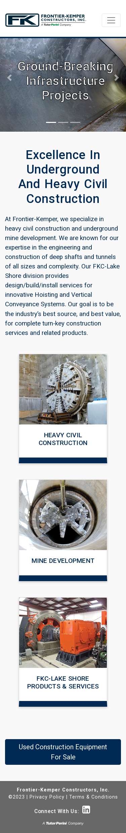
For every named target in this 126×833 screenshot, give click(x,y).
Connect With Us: (62, 811)
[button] (9, 78)
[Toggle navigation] (111, 20)
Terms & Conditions (93, 797)
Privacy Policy (47, 797)
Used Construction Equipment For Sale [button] (63, 752)
